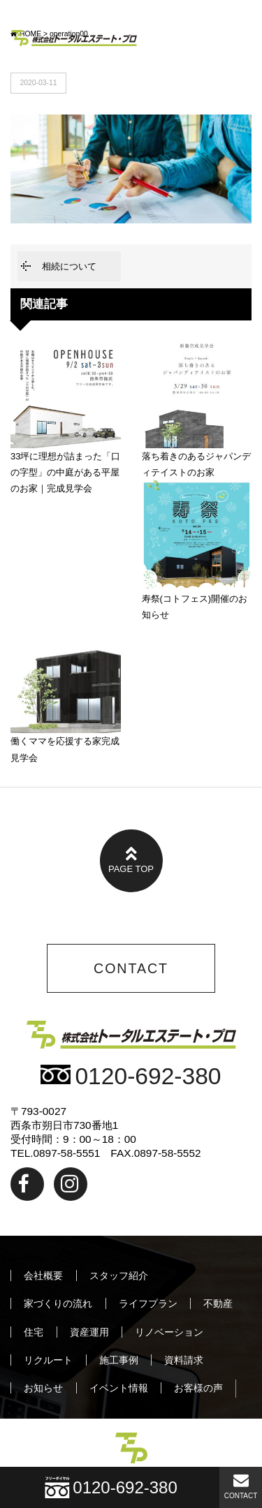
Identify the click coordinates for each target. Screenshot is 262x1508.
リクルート (48, 1360)
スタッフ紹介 (118, 1275)
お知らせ (43, 1388)
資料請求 (183, 1360)
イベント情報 (118, 1388)
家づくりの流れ (58, 1303)
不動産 (218, 1303)
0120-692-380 (131, 1076)
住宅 (33, 1332)
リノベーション (169, 1332)
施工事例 (118, 1360)
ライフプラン (148, 1303)
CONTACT (241, 1486)
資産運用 (89, 1332)
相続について (69, 266)
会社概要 (43, 1275)
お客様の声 (198, 1388)
